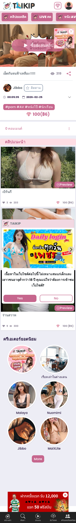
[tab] (38, 270)
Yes (20, 298)
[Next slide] (71, 249)
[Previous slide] (5, 249)
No (56, 298)
